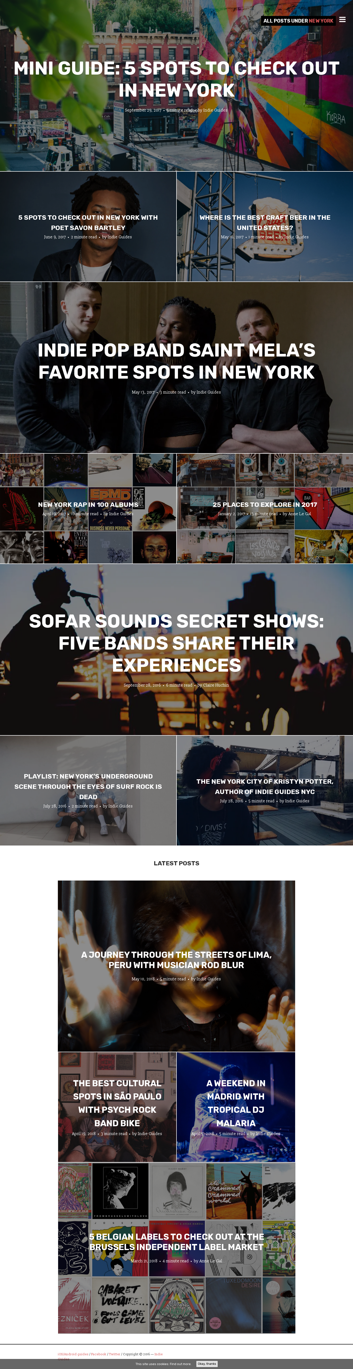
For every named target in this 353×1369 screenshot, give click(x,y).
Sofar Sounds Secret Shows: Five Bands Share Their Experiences (176, 643)
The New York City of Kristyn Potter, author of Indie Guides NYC (265, 787)
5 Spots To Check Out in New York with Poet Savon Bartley (88, 223)
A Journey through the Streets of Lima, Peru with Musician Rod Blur (176, 959)
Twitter (114, 1354)
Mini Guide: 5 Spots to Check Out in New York (176, 79)
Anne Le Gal (300, 513)
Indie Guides (215, 110)
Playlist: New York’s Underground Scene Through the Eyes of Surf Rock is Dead (88, 786)
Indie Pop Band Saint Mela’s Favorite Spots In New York (176, 361)
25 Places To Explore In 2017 (265, 505)
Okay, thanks (207, 1364)
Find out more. (180, 1364)
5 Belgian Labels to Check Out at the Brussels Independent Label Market (176, 1241)
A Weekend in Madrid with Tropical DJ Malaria (236, 1103)
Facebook (98, 1354)
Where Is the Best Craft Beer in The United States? (265, 223)
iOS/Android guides (73, 1354)
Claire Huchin (216, 685)
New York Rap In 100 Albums (88, 505)
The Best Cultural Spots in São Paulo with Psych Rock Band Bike (117, 1103)
